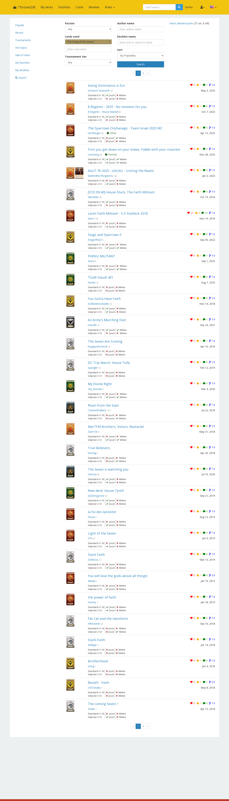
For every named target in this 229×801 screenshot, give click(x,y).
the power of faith (102, 597)
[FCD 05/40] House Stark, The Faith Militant (121, 192)
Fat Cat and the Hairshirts (108, 618)
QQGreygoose (96, 495)
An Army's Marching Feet (107, 320)
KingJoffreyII (95, 239)
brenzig (92, 453)
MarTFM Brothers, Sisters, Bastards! (116, 426)
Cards (79, 7)
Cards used (72, 36)
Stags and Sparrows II (104, 235)
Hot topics (21, 47)
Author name (125, 23)
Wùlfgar (92, 645)
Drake (91, 709)
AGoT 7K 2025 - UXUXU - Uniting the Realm (121, 171)
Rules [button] (110, 7)
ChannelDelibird (97, 410)
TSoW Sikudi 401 (100, 277)
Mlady (91, 581)
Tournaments (23, 40)
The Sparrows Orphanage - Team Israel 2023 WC (125, 128)
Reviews (94, 7)
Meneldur (93, 197)
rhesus (92, 517)
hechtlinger (94, 133)
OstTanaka (94, 687)
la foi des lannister (102, 512)
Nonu (91, 261)
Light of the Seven (102, 533)
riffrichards (94, 623)
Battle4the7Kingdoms (100, 175)
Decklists (64, 7)
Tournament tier (76, 56)
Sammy (92, 474)
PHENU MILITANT (101, 256)
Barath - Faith (98, 682)
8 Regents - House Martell (103, 111)
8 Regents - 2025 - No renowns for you (117, 107)
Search (20, 77)
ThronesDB (24, 7)
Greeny (92, 602)
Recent (19, 32)
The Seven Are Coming (105, 341)
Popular (19, 25)
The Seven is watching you (108, 469)
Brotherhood (98, 661)
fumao (92, 282)
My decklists (22, 70)
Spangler (93, 367)
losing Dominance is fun (106, 85)
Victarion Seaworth (99, 90)
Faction (69, 23)
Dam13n (93, 431)
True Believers (99, 448)
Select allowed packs (181, 23)
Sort (120, 49)
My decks (47, 7)
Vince (91, 218)
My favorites (22, 62)
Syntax (189, 7)
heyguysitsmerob (98, 346)
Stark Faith (96, 554)
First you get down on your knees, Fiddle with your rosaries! (134, 149)
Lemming (93, 154)
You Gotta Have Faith (104, 298)
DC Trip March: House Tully (109, 362)
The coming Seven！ (103, 704)
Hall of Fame (22, 55)
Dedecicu (93, 559)
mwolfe (92, 325)
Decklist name (126, 36)
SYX (90, 538)
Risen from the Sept (103, 405)
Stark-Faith (96, 640)
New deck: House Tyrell (106, 490)
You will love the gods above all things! (117, 576)
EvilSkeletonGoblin (98, 303)
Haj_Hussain (95, 389)
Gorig (91, 666)
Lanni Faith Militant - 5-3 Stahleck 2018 (118, 213)
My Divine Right (100, 384)
